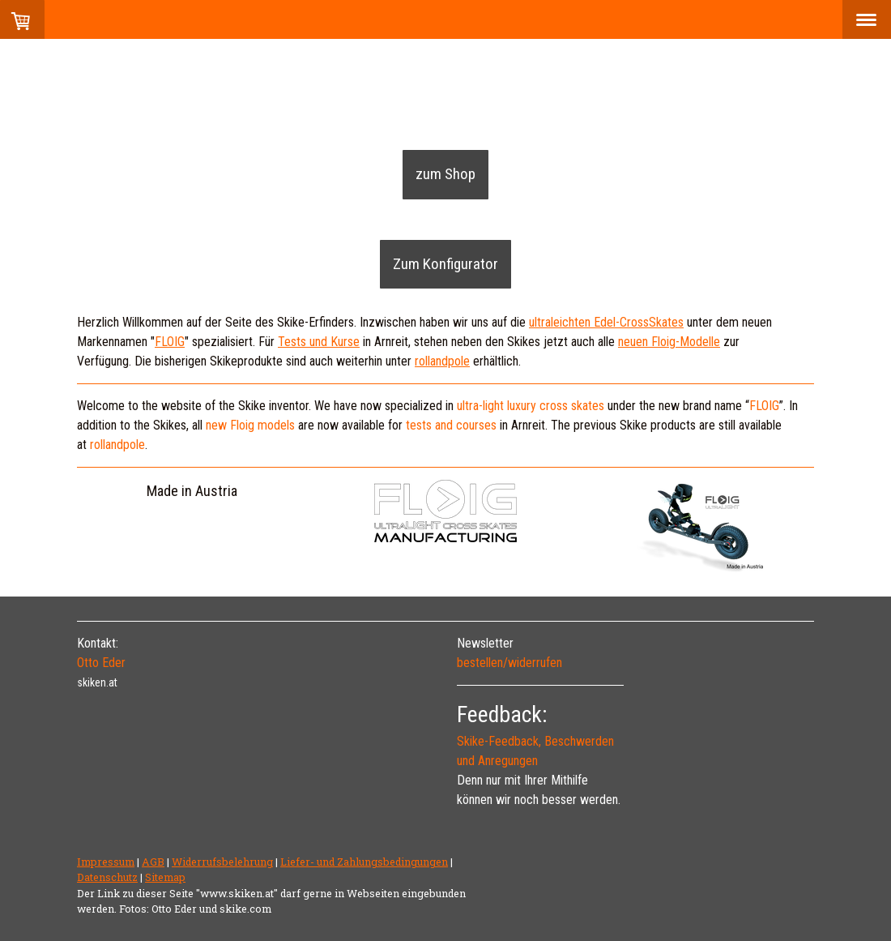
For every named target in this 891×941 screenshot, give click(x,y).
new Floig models (250, 425)
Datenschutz (107, 876)
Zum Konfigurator (445, 263)
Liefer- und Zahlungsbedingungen (364, 861)
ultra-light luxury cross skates (530, 405)
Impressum (105, 861)
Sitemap (165, 876)
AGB (153, 861)
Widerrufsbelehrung (222, 861)
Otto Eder (101, 662)
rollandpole (117, 444)
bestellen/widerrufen (509, 662)
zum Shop (445, 174)
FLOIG (764, 405)
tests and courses (451, 425)
